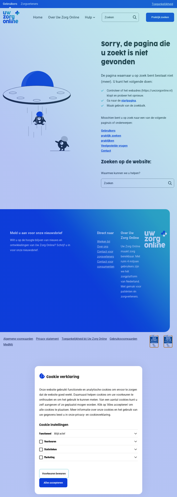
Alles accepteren (53, 482)
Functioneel (52, 433)
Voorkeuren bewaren (54, 473)
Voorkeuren (50, 441)
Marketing (49, 457)
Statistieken (50, 449)
